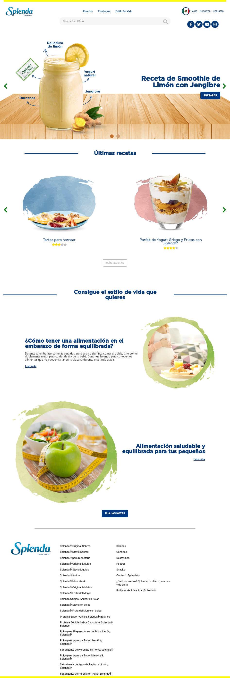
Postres (121, 563)
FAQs (194, 11)
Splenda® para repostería (75, 558)
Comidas (121, 552)
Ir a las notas (115, 513)
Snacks (120, 569)
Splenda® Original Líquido (75, 563)
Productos (104, 11)
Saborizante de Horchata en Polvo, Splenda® (86, 649)
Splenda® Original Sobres (75, 546)
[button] (112, 136)
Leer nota (30, 366)
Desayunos (122, 558)
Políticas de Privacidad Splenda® (136, 590)
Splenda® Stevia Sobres (74, 552)
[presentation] (6, 86)
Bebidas (121, 546)
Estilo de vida (124, 11)
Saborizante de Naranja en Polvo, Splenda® (85, 673)
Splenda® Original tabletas (76, 587)
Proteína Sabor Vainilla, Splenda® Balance (85, 616)
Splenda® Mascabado (73, 581)
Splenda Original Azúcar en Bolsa (79, 599)
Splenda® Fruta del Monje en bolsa (81, 610)
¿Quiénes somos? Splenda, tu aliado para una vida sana (143, 583)
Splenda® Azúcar (70, 575)
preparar (210, 95)
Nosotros (204, 11)
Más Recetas (115, 263)
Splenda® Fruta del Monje (75, 593)
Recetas (88, 11)
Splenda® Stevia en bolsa (75, 604)
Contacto (218, 11)
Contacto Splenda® (127, 575)
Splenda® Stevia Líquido (74, 569)
